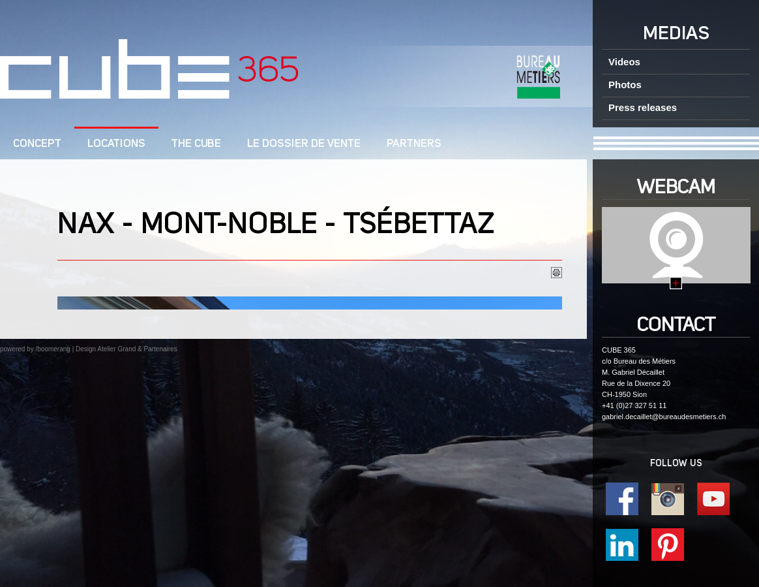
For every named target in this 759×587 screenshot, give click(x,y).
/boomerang (52, 349)
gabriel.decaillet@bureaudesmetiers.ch (664, 416)
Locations (116, 144)
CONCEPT (37, 144)
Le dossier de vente (304, 144)
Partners (414, 144)
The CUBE (196, 144)
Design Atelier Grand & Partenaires (126, 349)
